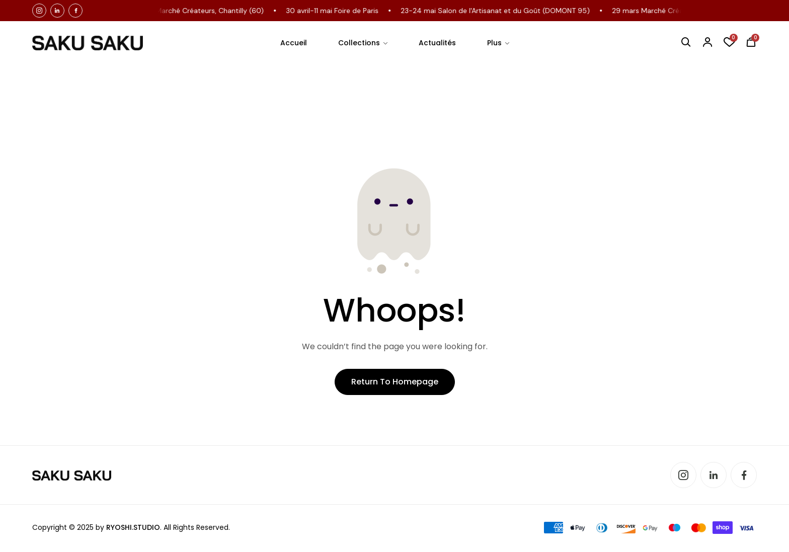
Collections (359, 43)
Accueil (293, 43)
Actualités (437, 43)
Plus (494, 43)
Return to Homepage (394, 381)
